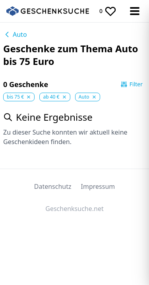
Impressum (98, 186)
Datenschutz (53, 186)
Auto (15, 34)
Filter (131, 84)
